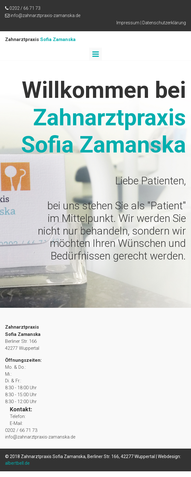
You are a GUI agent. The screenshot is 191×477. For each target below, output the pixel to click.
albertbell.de (17, 468)
